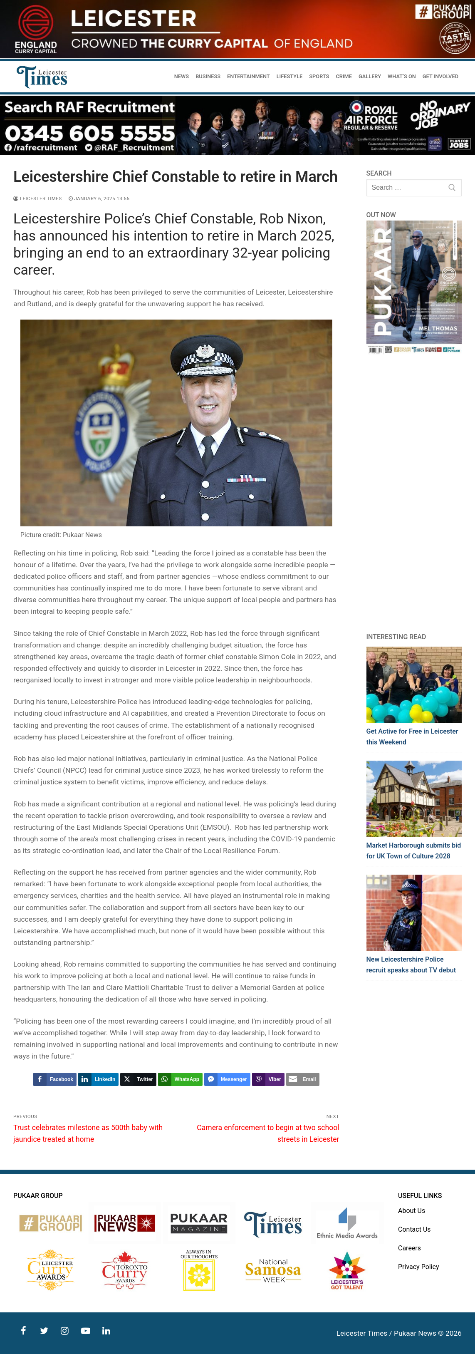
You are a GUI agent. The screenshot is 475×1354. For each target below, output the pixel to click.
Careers (409, 1248)
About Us (411, 1211)
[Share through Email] (302, 1079)
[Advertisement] (414, 493)
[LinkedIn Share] (98, 1079)
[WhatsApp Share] (180, 1079)
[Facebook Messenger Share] (227, 1079)
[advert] (237, 56)
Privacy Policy (418, 1267)
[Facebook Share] (55, 1079)
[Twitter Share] (138, 1079)
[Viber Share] (268, 1079)
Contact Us (414, 1229)
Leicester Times (37, 198)
